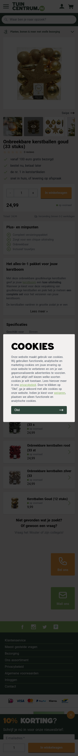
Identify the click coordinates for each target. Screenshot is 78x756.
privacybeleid (28, 384)
